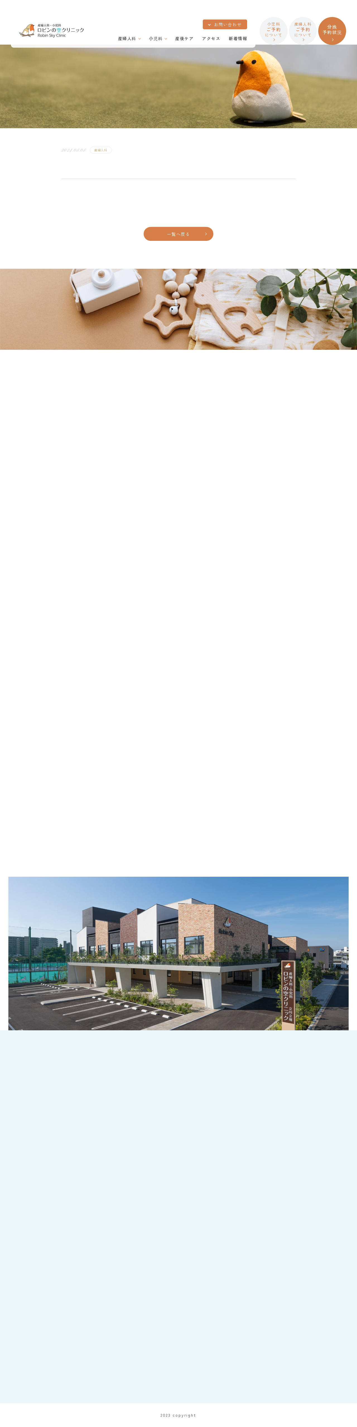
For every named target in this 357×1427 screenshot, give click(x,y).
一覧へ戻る (178, 234)
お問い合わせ (228, 24)
